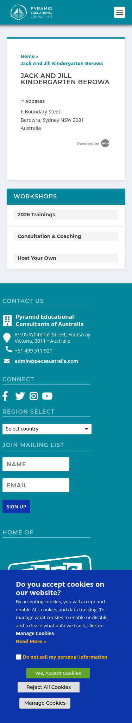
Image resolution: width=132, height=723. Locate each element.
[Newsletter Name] (35, 464)
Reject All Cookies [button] (48, 687)
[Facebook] (8, 398)
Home (28, 56)
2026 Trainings (36, 214)
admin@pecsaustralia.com (46, 361)
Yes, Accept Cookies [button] (58, 673)
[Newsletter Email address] (35, 485)
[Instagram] (33, 398)
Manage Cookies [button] (44, 703)
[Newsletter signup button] (16, 506)
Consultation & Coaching (49, 236)
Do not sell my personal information (65, 657)
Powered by (94, 144)
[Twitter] (21, 398)
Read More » (31, 641)
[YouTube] (46, 398)
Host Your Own (37, 258)
